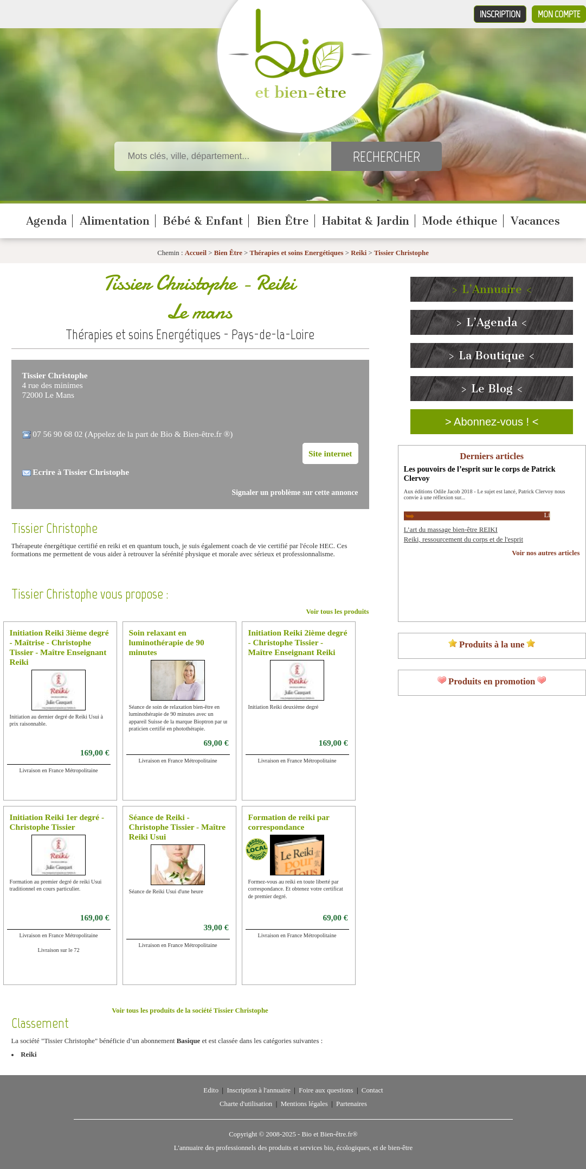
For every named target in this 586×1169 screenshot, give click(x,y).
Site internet (330, 453)
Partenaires (351, 1104)
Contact (372, 1090)
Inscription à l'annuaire (258, 1090)
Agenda (46, 220)
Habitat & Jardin (365, 220)
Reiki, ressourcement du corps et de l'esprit (463, 539)
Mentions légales (304, 1104)
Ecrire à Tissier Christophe (81, 472)
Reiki (358, 253)
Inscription (500, 14)
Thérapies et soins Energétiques (297, 253)
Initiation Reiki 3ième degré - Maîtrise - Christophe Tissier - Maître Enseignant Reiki (59, 647)
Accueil (196, 253)
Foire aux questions (326, 1090)
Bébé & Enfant (203, 220)
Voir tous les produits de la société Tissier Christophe (190, 1010)
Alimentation (115, 220)
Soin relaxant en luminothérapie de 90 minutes (166, 642)
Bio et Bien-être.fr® (329, 1134)
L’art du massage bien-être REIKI (451, 529)
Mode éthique (460, 220)
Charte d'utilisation (246, 1104)
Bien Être (282, 220)
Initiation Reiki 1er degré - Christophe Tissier (57, 821)
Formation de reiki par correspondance (289, 821)
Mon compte (559, 14)
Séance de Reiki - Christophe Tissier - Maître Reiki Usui (177, 826)
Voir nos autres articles (545, 553)
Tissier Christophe (401, 253)
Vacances (535, 220)
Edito (210, 1090)
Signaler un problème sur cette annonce (295, 492)
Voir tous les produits (337, 611)
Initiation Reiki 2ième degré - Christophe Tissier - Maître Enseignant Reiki (297, 642)
